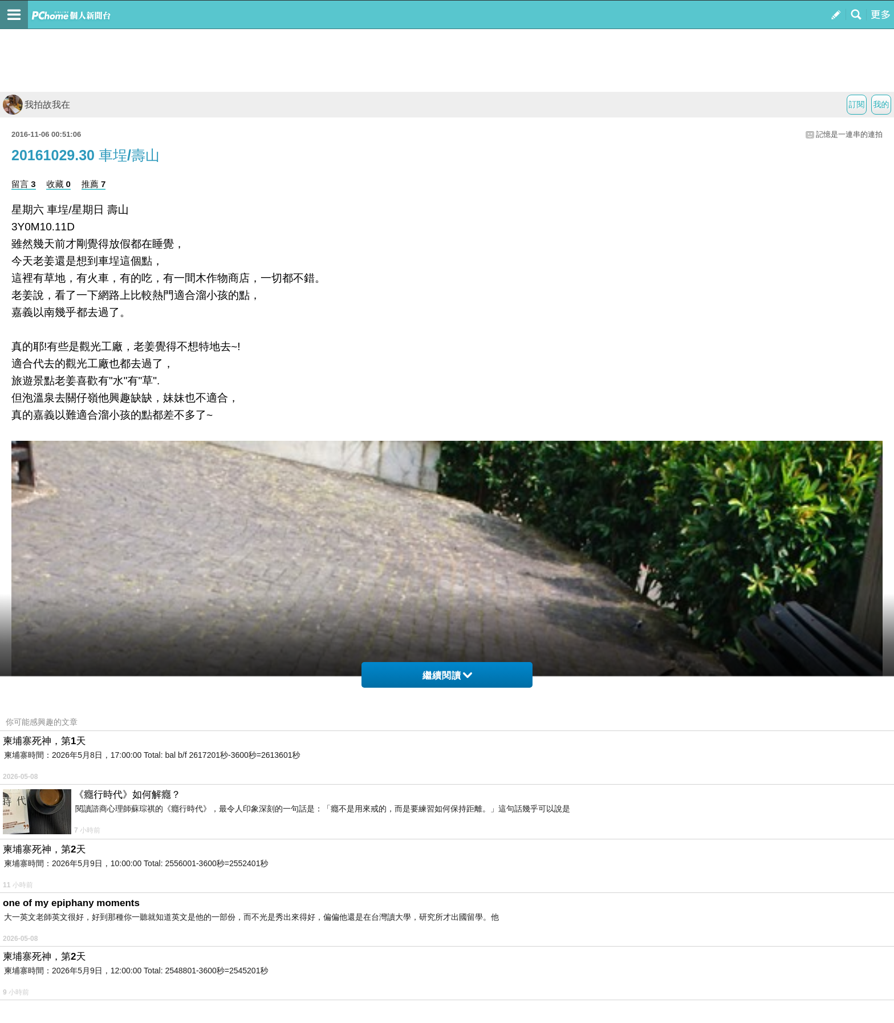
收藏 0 (58, 184)
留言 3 (23, 184)
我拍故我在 (36, 105)
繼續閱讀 (447, 675)
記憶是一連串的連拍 (849, 134)
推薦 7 (94, 184)
